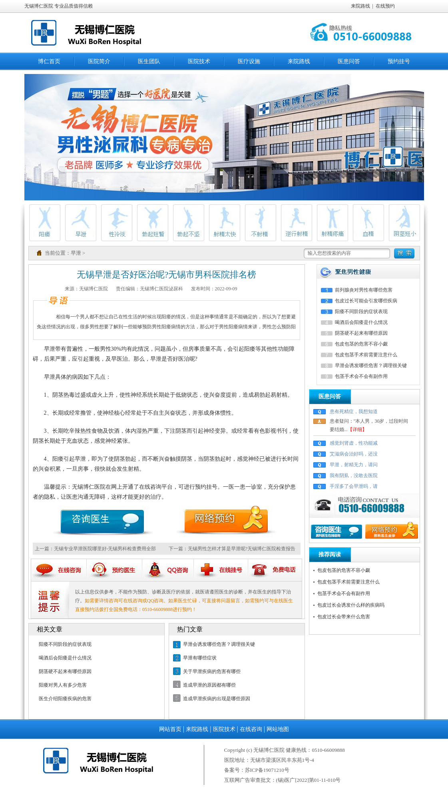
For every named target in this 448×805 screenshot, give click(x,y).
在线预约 (385, 6)
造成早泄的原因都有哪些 (209, 685)
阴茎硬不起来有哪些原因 (65, 671)
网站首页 (170, 729)
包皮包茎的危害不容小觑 (361, 344)
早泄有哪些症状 (200, 658)
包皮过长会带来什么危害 (343, 616)
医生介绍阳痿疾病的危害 (65, 698)
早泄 (76, 253)
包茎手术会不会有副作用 (361, 376)
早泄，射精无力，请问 (354, 464)
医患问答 (349, 61)
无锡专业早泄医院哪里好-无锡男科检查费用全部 (105, 548)
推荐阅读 (330, 554)
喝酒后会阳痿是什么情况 (65, 658)
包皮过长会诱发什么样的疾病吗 (350, 605)
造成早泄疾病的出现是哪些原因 (216, 698)
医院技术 (199, 61)
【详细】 (357, 429)
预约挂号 (399, 61)
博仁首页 (49, 61)
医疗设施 (249, 61)
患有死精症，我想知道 (354, 411)
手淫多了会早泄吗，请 (354, 486)
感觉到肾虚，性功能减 (354, 443)
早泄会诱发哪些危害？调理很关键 (219, 644)
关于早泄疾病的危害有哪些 (212, 671)
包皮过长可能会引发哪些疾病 (366, 301)
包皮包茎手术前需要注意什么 (366, 355)
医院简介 (99, 61)
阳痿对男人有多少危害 (63, 685)
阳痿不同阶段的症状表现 (65, 644)
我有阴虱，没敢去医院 (354, 475)
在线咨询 (251, 729)
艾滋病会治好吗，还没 (354, 454)
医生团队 (149, 61)
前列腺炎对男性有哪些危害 (363, 290)
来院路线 (360, 6)
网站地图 (278, 729)
